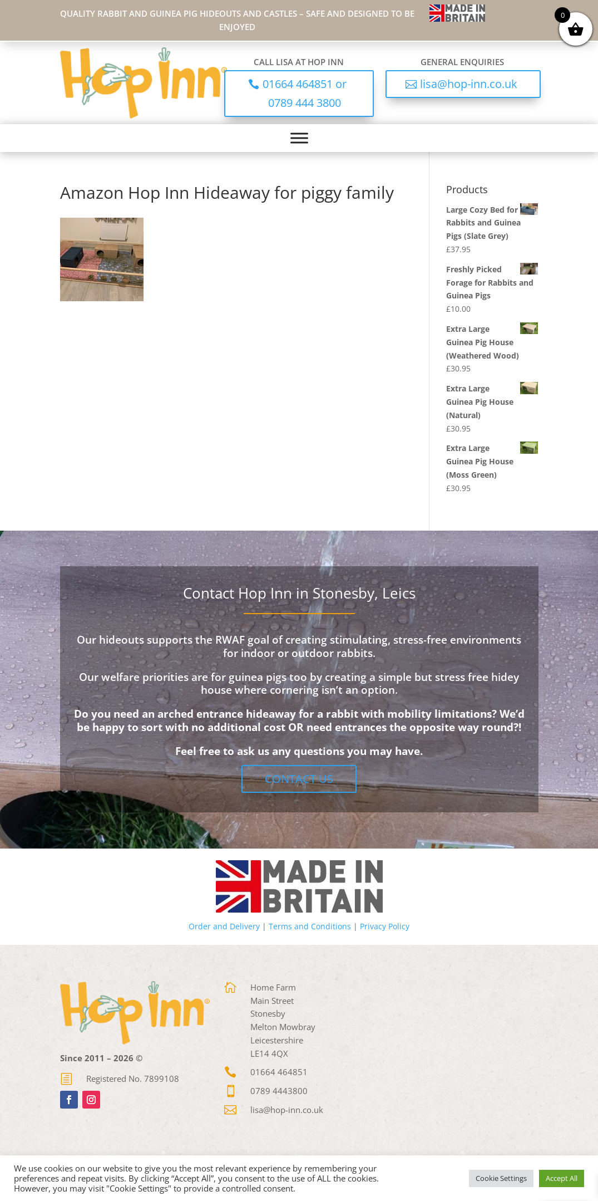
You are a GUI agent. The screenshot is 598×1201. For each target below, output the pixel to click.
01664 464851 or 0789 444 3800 (305, 93)
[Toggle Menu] (299, 138)
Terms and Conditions (310, 926)
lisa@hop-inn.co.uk (468, 83)
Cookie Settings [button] (501, 1178)
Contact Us (299, 778)
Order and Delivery (224, 926)
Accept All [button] (561, 1178)
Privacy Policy (384, 926)
